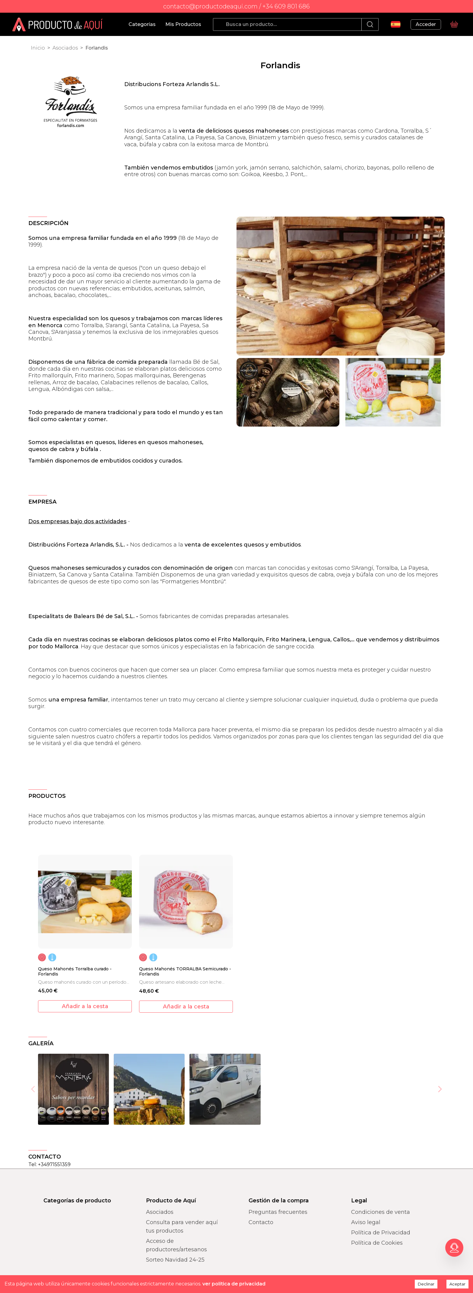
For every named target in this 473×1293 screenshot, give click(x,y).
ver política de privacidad (233, 1284)
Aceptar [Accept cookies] (457, 1284)
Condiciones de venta (380, 1212)
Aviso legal (365, 1222)
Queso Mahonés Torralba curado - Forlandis (75, 971)
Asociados (65, 48)
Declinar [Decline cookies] (426, 1284)
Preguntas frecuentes (278, 1212)
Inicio (38, 48)
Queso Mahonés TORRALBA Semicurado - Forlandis (185, 971)
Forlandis (96, 48)
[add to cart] (85, 1006)
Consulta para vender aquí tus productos (182, 1226)
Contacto (261, 1222)
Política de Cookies (377, 1243)
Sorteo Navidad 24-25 (175, 1259)
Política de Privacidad (380, 1232)
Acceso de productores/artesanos (176, 1245)
